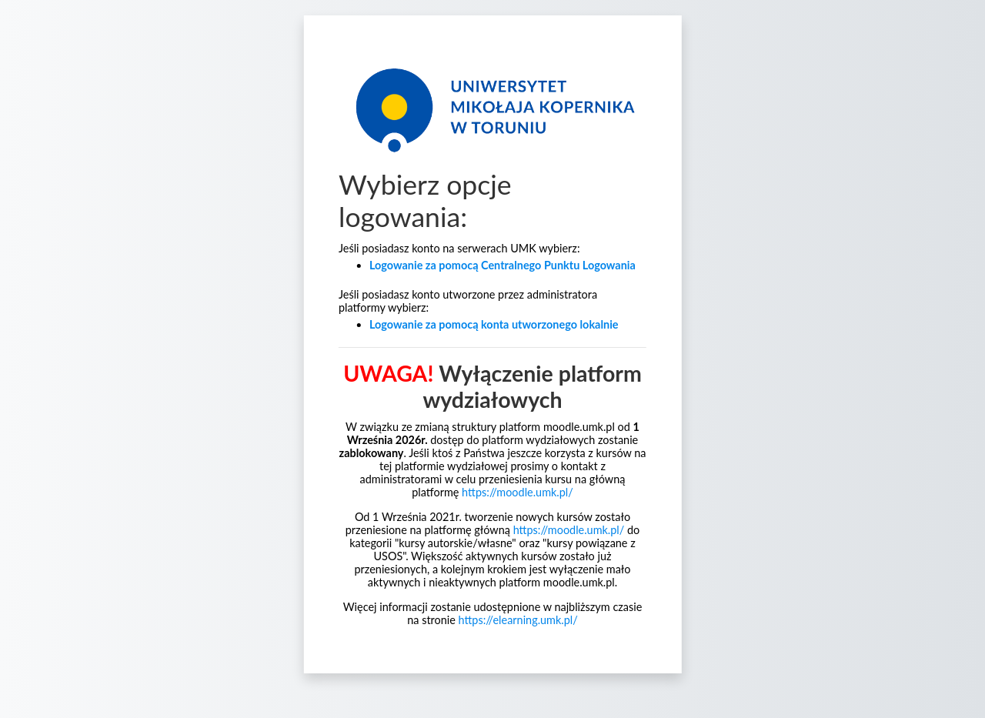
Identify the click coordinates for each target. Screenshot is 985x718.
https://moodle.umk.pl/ (517, 492)
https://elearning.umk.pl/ (518, 619)
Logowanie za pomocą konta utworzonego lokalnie (494, 324)
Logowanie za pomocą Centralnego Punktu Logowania (502, 265)
